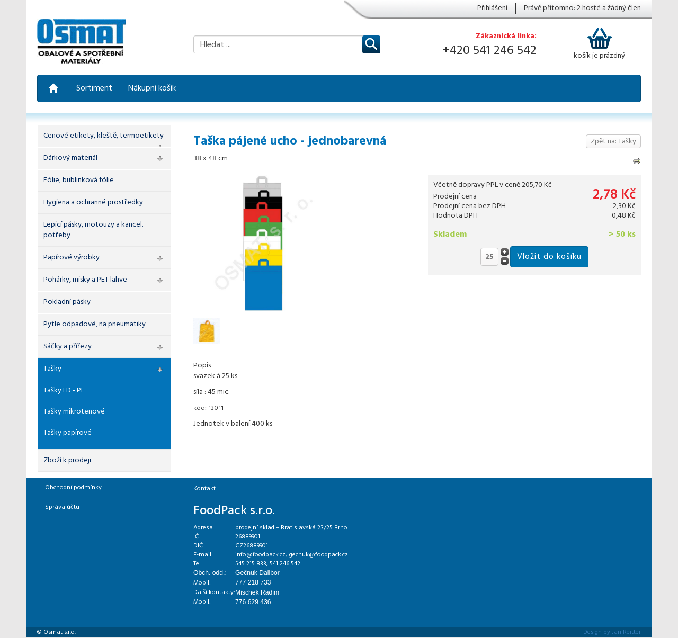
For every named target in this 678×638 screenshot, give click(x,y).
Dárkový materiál (70, 158)
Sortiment (94, 88)
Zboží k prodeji (67, 460)
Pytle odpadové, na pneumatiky (94, 324)
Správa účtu (62, 507)
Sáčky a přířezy (67, 346)
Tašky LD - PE (64, 390)
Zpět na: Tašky (613, 142)
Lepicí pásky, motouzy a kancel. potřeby (93, 230)
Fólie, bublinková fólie (78, 180)
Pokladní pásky (67, 302)
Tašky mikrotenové (74, 412)
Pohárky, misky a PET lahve (85, 280)
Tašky (52, 369)
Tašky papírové (67, 433)
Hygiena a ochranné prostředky (93, 202)
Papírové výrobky (71, 257)
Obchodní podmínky (73, 487)
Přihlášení (492, 8)
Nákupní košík (152, 88)
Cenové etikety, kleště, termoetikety (103, 136)
